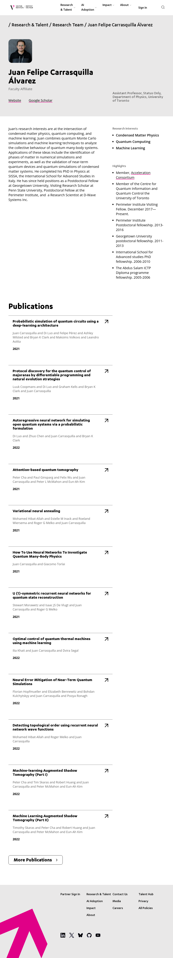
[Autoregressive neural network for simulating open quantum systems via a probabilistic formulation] (60, 435)
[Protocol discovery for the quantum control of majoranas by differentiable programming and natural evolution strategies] (60, 386)
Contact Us (120, 894)
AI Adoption (94, 901)
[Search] (163, 7)
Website (14, 100)
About (90, 915)
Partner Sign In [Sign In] (70, 894)
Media (117, 901)
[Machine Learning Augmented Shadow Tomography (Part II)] (60, 829)
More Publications (35, 860)
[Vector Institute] (21, 7)
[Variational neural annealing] (60, 522)
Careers (118, 908)
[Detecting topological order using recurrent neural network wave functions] (60, 738)
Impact (91, 908)
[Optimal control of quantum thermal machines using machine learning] (60, 650)
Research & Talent (30, 25)
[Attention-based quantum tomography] (60, 481)
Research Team (68, 25)
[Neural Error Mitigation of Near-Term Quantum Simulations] (60, 693)
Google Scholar (40, 100)
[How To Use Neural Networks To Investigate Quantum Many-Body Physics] (60, 563)
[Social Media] (62, 935)
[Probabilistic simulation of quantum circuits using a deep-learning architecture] (60, 336)
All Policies (146, 908)
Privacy (143, 901)
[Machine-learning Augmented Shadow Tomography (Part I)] (60, 784)
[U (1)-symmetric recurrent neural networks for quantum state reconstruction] (60, 606)
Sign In (142, 8)
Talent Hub (146, 894)
